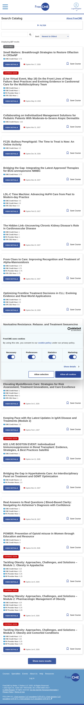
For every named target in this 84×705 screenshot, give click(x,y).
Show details (70, 366)
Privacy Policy (8, 692)
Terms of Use (20, 692)
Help (41, 674)
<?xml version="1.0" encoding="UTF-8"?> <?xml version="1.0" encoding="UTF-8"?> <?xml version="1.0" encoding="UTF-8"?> (32, 698)
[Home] (42, 11)
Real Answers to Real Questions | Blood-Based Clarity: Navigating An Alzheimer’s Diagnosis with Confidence (37, 504)
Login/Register (76, 6)
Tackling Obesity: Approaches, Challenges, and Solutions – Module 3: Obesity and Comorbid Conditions (40, 631)
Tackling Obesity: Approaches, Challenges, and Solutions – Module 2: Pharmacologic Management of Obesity (40, 597)
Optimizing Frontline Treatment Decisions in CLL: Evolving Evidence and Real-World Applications (40, 294)
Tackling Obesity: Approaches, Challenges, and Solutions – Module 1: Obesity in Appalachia (40, 564)
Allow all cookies (68, 374)
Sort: (37, 36)
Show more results (42, 661)
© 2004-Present (9, 690)
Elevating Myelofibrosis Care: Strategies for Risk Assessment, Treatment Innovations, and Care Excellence (39, 385)
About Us (34, 674)
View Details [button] (11, 64)
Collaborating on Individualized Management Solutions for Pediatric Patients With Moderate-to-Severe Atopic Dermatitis (41, 117)
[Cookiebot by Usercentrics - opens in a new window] (69, 329)
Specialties (15, 674)
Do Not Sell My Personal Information (44, 690)
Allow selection (41, 374)
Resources (49, 674)
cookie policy (45, 343)
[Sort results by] (54, 36)
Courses (6, 674)
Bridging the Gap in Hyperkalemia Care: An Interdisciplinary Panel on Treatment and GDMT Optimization (40, 475)
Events (25, 674)
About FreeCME (74, 18)
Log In (31, 678)
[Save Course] (73, 63)
